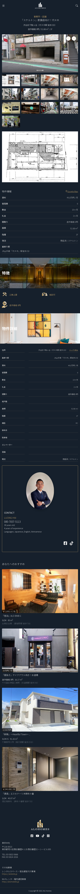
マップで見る (73, 350)
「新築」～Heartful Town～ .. (16, 734)
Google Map (71, 192)
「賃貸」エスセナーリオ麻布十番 (18, 793)
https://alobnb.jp (9, 873)
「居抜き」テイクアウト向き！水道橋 (20, 675)
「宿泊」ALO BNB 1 (11, 615)
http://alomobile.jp (10, 881)
